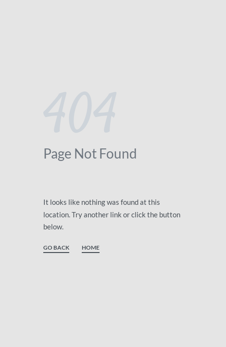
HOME (91, 248)
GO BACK (56, 248)
